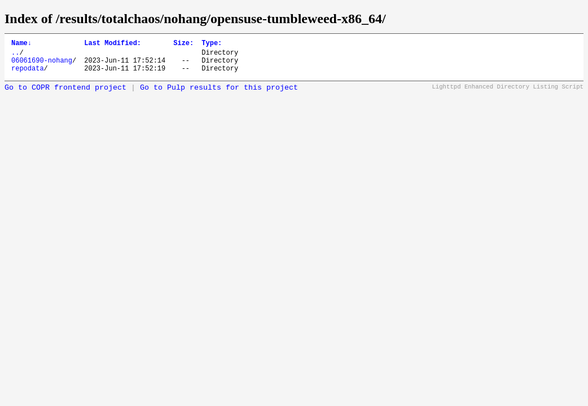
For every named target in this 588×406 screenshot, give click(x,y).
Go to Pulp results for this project (219, 94)
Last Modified (112, 44)
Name (21, 44)
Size (183, 44)
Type (211, 44)
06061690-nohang (41, 65)
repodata (27, 75)
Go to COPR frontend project (65, 94)
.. (15, 55)
